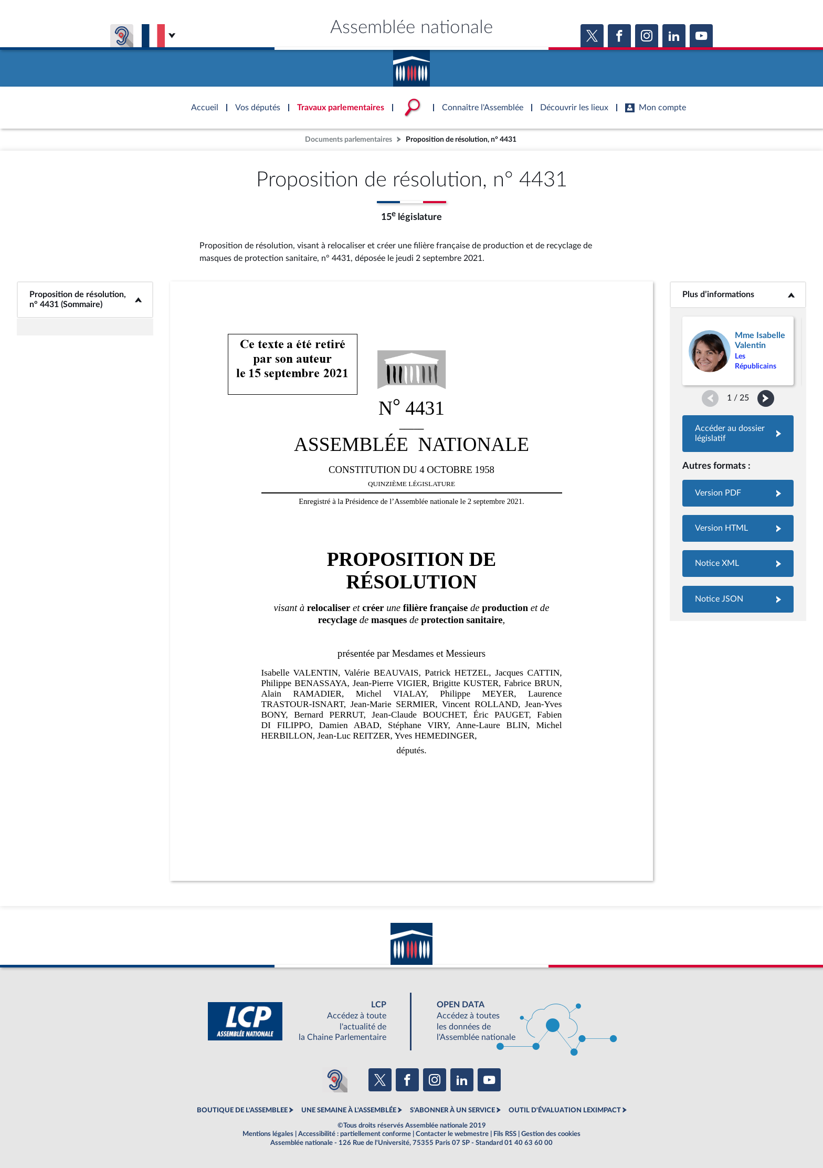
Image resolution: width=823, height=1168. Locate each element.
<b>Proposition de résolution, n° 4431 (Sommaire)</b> (85, 299)
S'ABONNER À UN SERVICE (452, 1110)
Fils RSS (504, 1134)
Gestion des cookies (551, 1134)
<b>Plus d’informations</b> (738, 294)
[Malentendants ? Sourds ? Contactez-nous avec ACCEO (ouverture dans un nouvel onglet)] (334, 1079)
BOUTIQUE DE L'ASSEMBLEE (242, 1110)
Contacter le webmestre (452, 1134)
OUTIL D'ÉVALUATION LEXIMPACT (565, 1110)
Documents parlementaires (348, 139)
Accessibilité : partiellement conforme (354, 1134)
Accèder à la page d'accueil (411, 64)
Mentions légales (267, 1134)
